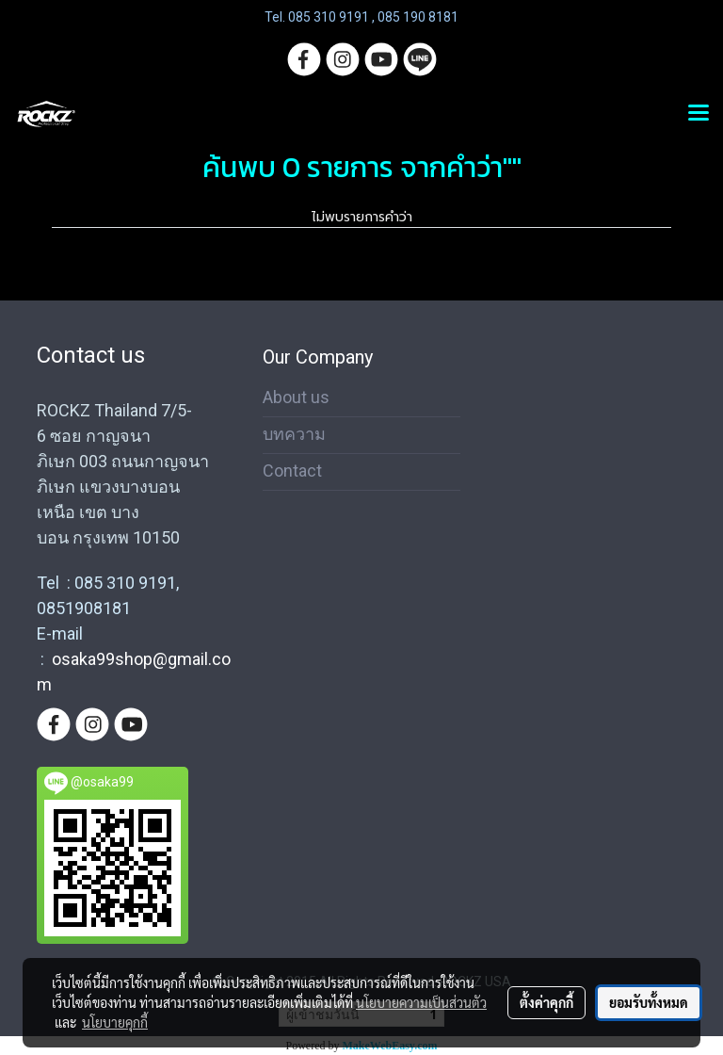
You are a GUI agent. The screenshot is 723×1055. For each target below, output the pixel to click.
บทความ (294, 434)
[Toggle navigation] (698, 114)
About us (296, 397)
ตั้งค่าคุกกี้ (546, 1002)
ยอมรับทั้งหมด (648, 1002)
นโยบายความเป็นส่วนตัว (421, 1002)
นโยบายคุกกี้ (115, 1022)
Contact (292, 470)
